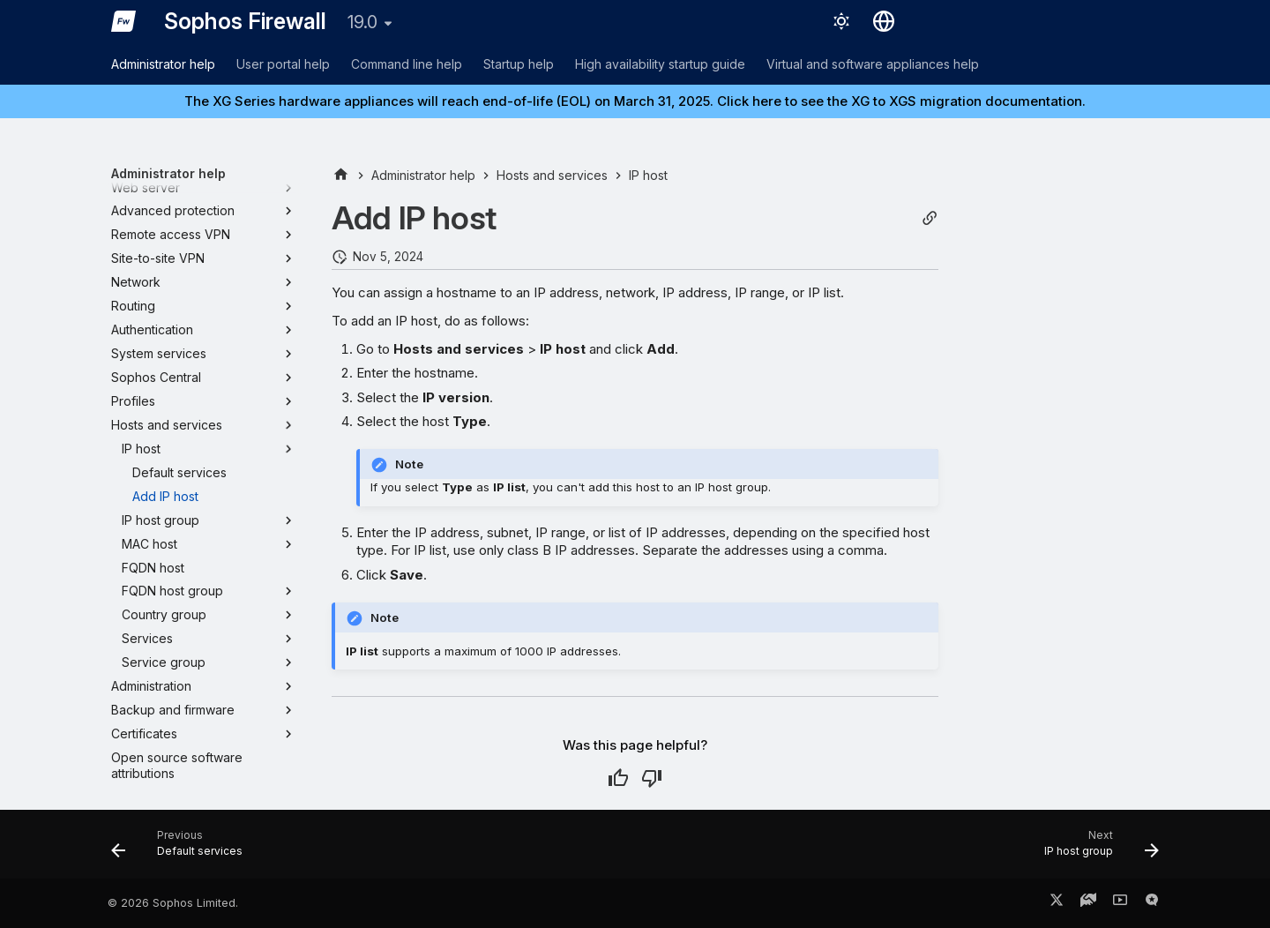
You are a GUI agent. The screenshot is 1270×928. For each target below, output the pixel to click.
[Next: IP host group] (1096, 849)
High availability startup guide (660, 63)
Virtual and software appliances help (872, 63)
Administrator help (163, 63)
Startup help (518, 63)
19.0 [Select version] (362, 22)
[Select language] (883, 21)
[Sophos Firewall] (123, 21)
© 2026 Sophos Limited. (173, 902)
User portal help (283, 63)
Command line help (406, 63)
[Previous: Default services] (182, 849)
